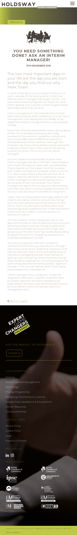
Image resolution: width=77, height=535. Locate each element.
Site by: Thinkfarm (13, 532)
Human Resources (16, 406)
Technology (12, 387)
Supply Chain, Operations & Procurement (29, 402)
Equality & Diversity (16, 440)
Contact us (14, 353)
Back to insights (17, 301)
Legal (9, 435)
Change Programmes (18, 392)
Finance (10, 377)
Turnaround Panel (16, 411)
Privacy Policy (13, 426)
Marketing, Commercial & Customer (25, 397)
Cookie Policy (13, 430)
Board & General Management (23, 382)
